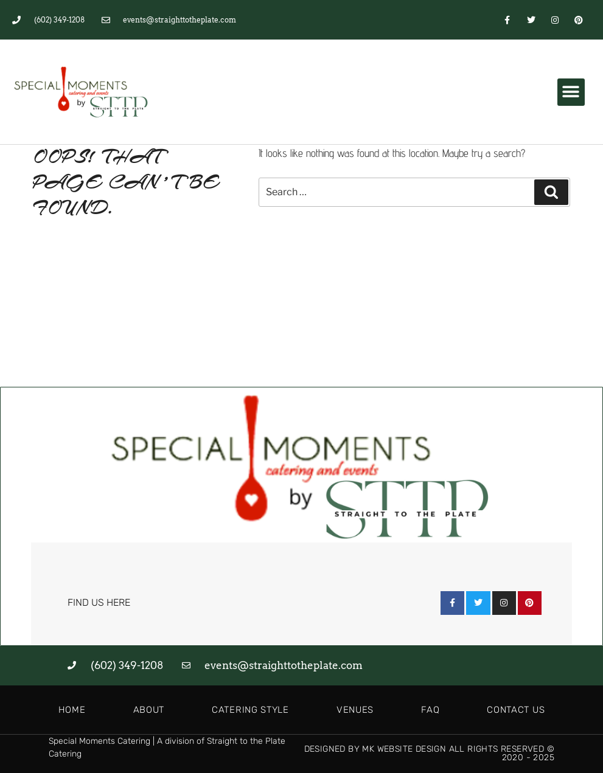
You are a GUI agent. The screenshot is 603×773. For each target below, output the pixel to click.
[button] (571, 92)
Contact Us (516, 709)
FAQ (430, 709)
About (149, 709)
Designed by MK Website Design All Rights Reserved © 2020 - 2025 (429, 753)
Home (72, 709)
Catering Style (250, 709)
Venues (355, 709)
